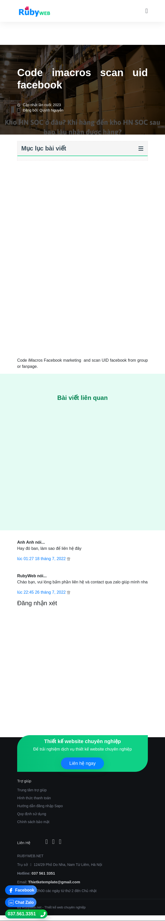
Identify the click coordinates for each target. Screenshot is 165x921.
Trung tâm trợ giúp (32, 790)
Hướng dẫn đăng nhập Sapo (40, 806)
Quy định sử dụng (31, 814)
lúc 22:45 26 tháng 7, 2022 (42, 592)
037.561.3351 (22, 913)
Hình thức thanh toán (34, 798)
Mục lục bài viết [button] (43, 148)
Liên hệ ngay (82, 763)
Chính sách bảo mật (33, 822)
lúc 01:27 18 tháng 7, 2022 (42, 558)
